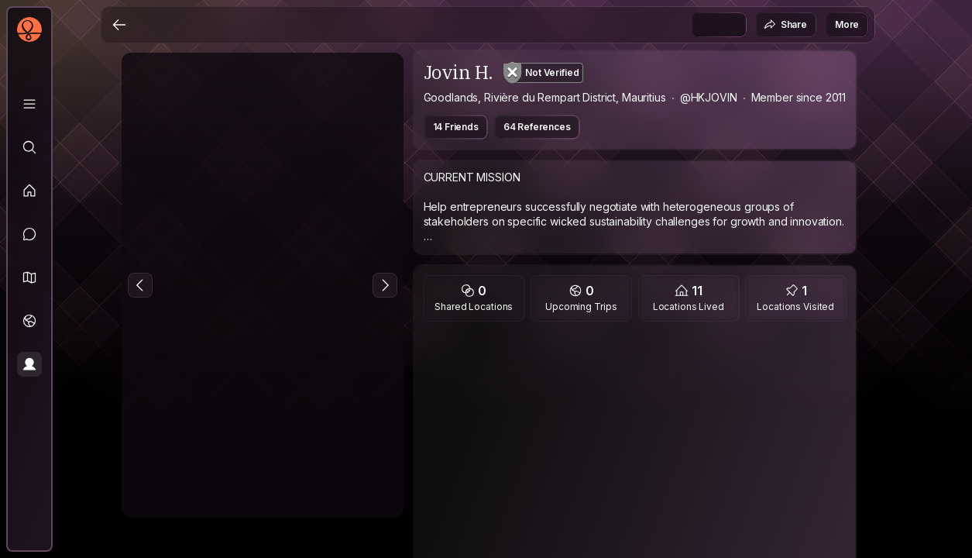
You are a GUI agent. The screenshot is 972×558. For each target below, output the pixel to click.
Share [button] (785, 25)
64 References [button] (537, 127)
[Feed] (29, 190)
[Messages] (29, 234)
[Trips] (29, 320)
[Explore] (29, 147)
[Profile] (29, 364)
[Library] (29, 103)
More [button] (847, 24)
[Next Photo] (385, 285)
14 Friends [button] (456, 127)
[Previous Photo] (140, 285)
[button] (29, 277)
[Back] (119, 24)
